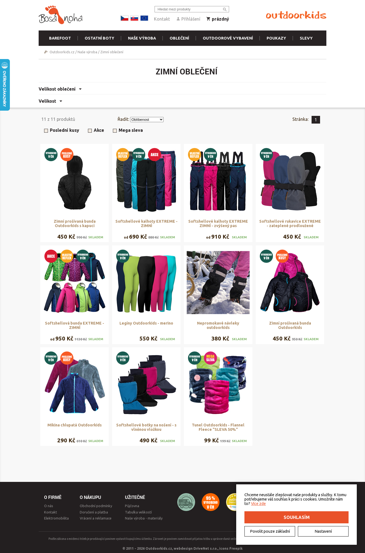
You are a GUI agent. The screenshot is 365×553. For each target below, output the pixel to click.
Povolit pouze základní (270, 531)
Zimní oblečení (111, 52)
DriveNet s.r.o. (205, 548)
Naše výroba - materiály (143, 518)
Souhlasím (297, 517)
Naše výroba (142, 38)
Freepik (236, 548)
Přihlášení (188, 18)
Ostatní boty (99, 38)
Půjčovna (132, 506)
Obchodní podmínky (96, 506)
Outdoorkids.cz (62, 52)
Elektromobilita (56, 518)
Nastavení (323, 531)
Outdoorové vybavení (228, 38)
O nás (48, 506)
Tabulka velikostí (138, 512)
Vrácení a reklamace (96, 518)
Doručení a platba (94, 512)
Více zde (258, 503)
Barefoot (60, 38)
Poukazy (276, 38)
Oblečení (179, 38)
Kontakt (162, 18)
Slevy (306, 38)
